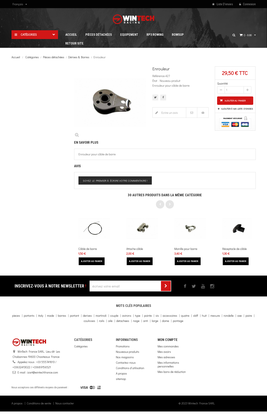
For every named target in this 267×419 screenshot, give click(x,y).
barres (62, 316)
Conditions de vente (39, 411)
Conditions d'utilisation (130, 368)
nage (136, 321)
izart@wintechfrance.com (42, 372)
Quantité (222, 83)
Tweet (155, 97)
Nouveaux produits (127, 352)
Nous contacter (64, 411)
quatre (185, 316)
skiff (195, 316)
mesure (215, 316)
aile (110, 321)
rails (101, 321)
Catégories (81, 346)
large (155, 321)
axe (239, 316)
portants (29, 316)
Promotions (123, 346)
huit (204, 316)
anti (145, 321)
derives (87, 316)
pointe (148, 316)
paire (248, 316)
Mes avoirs (164, 352)
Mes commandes (168, 346)
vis (157, 316)
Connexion (247, 4)
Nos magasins (125, 357)
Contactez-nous (126, 363)
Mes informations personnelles (168, 364)
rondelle (229, 316)
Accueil (15, 57)
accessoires (170, 316)
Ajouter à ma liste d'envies (237, 108)
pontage (178, 321)
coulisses (89, 321)
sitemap (121, 379)
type (137, 316)
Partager (163, 97)
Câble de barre (87, 249)
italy (40, 316)
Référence (158, 76)
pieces (16, 316)
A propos (121, 373)
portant (74, 316)
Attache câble (134, 249)
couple (114, 316)
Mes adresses (166, 357)
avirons (126, 316)
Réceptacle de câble (234, 249)
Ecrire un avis (169, 113)
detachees (122, 321)
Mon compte (167, 340)
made (50, 316)
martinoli (101, 316)
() (247, 35)
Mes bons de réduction (172, 372)
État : (155, 81)
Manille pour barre (185, 249)
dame (165, 321)
